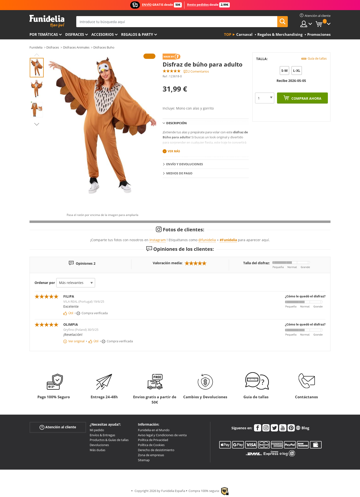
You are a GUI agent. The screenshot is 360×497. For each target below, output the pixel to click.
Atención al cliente (58, 427)
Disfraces (74, 34)
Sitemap (144, 460)
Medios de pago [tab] (179, 173)
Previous (36, 54)
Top (227, 34)
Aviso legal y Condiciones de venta (162, 435)
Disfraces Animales (76, 47)
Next (36, 124)
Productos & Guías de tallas (109, 440)
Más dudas (97, 450)
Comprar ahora (305, 98)
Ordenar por (45, 282)
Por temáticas (44, 34)
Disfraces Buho (103, 47)
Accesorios (102, 34)
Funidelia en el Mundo (154, 430)
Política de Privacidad (153, 440)
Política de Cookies (151, 445)
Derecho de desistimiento (156, 450)
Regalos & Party (137, 34)
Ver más (174, 151)
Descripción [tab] (176, 123)
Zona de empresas (151, 455)
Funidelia (36, 47)
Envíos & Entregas (102, 435)
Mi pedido (97, 430)
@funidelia (207, 240)
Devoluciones (99, 445)
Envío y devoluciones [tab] (184, 164)
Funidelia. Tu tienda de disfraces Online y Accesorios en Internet (47, 21)
